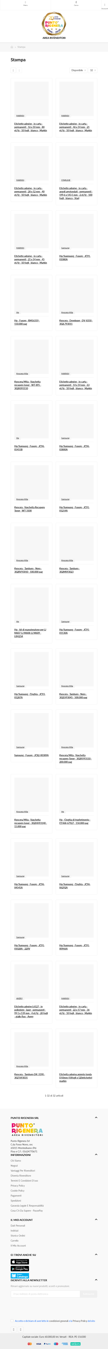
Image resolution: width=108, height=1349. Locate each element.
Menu (25, 2)
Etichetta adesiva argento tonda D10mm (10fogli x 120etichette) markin (75, 1077)
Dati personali (18, 1225)
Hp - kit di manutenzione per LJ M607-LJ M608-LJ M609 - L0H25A (30, 633)
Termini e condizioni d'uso (24, 1180)
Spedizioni (16, 1200)
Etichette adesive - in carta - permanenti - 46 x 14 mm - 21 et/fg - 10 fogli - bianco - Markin (75, 127)
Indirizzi (14, 1230)
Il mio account (18, 1245)
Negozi (14, 1165)
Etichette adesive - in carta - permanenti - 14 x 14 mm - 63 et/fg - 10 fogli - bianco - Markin (75, 385)
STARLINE (65, 180)
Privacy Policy (18, 1185)
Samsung (65, 248)
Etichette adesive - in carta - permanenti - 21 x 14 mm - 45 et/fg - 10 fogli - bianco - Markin (30, 259)
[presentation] (33, 1309)
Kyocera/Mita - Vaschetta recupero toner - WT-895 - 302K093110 (27, 385)
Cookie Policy (17, 1190)
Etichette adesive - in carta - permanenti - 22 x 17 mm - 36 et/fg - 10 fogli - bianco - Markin (75, 1010)
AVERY (19, 998)
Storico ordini (18, 1235)
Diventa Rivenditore (21, 1175)
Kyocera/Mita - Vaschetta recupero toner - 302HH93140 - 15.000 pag (30, 823)
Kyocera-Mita (67, 312)
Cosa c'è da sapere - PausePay (27, 1210)
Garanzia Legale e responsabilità (27, 1205)
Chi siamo (16, 1160)
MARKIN (20, 115)
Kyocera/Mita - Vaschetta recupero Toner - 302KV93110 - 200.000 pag (75, 758)
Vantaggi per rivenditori (23, 1170)
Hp (17, 312)
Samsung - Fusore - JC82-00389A (31, 755)
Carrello (14, 1240)
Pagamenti (16, 1195)
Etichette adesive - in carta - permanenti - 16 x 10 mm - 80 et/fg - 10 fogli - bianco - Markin (30, 127)
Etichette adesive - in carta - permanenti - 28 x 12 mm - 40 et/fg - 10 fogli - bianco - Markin (30, 191)
